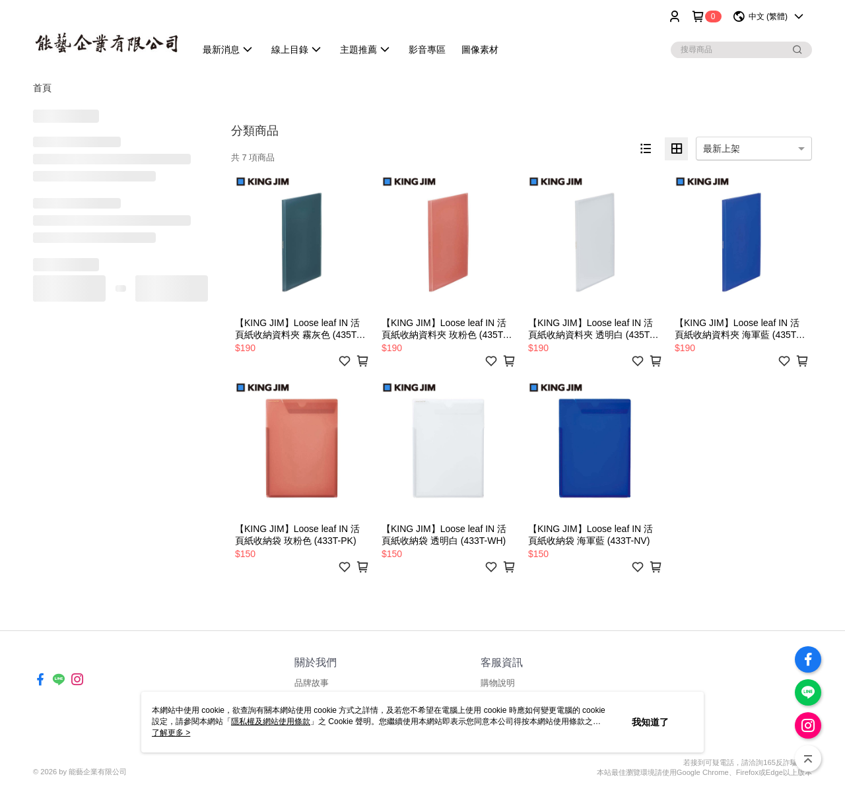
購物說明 (498, 683)
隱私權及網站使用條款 (270, 721)
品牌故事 (311, 683)
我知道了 (650, 722)
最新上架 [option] (721, 148)
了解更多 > (171, 732)
